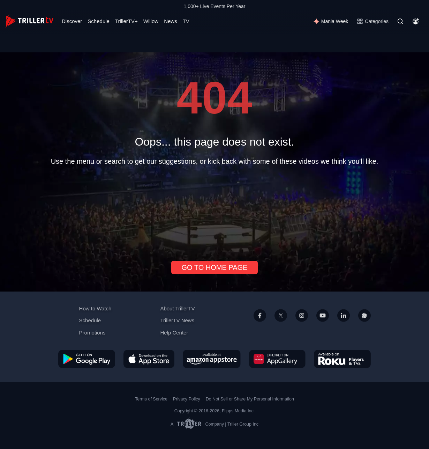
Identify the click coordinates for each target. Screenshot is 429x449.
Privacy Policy (186, 399)
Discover (72, 21)
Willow (150, 21)
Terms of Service (151, 399)
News (170, 21)
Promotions (92, 333)
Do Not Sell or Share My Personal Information (250, 399)
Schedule (99, 21)
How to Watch (95, 308)
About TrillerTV (177, 308)
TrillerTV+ (126, 21)
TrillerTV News (177, 320)
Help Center (174, 333)
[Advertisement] (214, 210)
